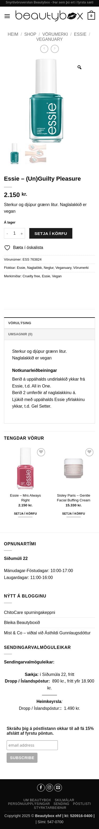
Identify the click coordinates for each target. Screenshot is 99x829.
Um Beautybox (37, 800)
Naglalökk (34, 268)
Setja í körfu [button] (25, 513)
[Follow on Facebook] (41, 788)
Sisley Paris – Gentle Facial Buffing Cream (73, 497)
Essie (80, 34)
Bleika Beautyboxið (22, 622)
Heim (13, 34)
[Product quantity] (14, 233)
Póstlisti (82, 804)
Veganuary (49, 39)
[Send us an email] (58, 788)
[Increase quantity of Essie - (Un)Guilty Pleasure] (22, 233)
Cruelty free (31, 276)
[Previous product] (55, 49)
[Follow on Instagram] (50, 788)
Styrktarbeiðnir (50, 808)
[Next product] (44, 49)
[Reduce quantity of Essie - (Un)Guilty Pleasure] (7, 233)
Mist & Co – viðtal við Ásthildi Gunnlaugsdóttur (47, 633)
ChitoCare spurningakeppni (29, 612)
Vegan (57, 276)
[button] (7, 16)
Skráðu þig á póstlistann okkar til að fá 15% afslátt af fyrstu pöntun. (50, 731)
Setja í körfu (51, 233)
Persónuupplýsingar (29, 804)
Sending (61, 804)
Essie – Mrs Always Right (25, 497)
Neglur (49, 268)
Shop (30, 34)
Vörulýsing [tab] (19, 323)
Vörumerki (55, 34)
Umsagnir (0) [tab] (20, 334)
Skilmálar (64, 800)
